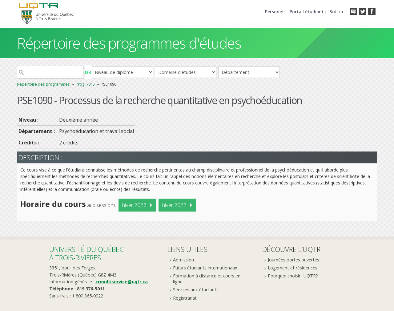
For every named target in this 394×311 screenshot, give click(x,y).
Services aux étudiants (196, 290)
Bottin (336, 11)
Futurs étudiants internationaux (205, 268)
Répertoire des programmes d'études (129, 43)
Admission (183, 260)
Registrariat (185, 298)
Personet (274, 11)
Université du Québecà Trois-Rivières (86, 253)
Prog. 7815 (85, 84)
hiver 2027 (174, 204)
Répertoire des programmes (43, 84)
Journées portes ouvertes (293, 260)
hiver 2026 (134, 204)
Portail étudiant (307, 11)
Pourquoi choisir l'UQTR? (293, 276)
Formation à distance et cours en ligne (206, 279)
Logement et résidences (292, 268)
